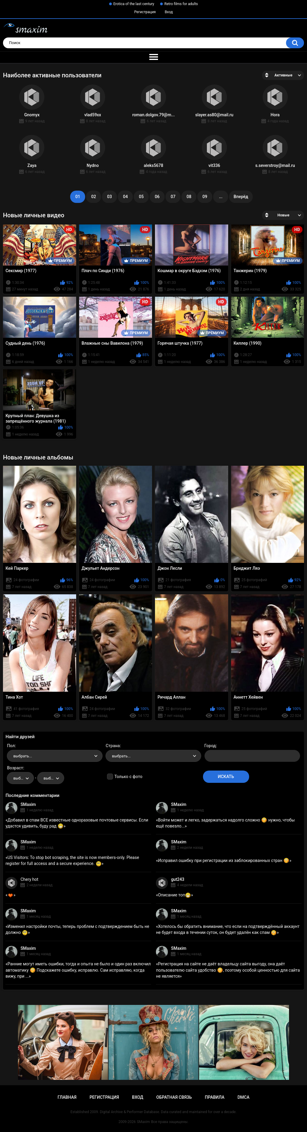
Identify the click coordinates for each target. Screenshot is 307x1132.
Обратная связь (174, 1097)
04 (125, 196)
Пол (11, 745)
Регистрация (145, 12)
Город (210, 745)
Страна (113, 745)
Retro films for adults (181, 4)
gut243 (177, 879)
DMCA (243, 1097)
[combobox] (55, 756)
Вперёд (241, 196)
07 (173, 196)
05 (141, 196)
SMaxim (28, 804)
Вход (169, 12)
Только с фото (128, 776)
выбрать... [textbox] (22, 756)
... (220, 196)
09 (204, 196)
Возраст (15, 767)
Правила (214, 1097)
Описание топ (174, 895)
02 (93, 196)
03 (109, 196)
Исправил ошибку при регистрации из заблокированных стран (223, 860)
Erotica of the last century (133, 4)
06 (157, 196)
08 (188, 196)
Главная (67, 1097)
